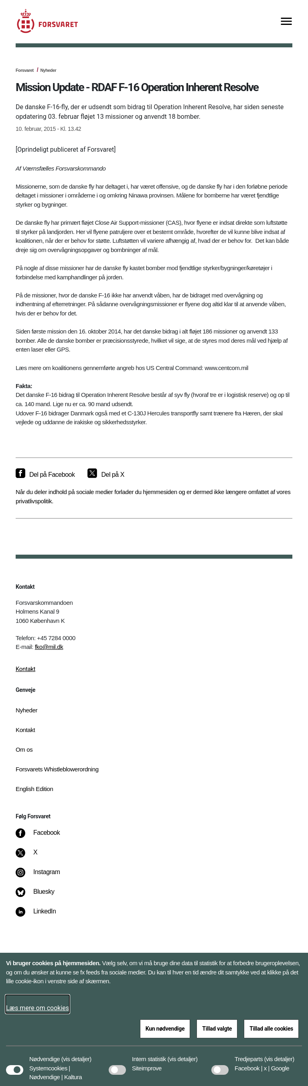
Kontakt (25, 669)
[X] (36, 856)
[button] (76, 1055)
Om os (24, 749)
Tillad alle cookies (271, 1028)
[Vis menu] (286, 21)
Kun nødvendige (165, 1028)
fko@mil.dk (49, 646)
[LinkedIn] (41, 915)
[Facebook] (43, 837)
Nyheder (48, 70)
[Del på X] (105, 475)
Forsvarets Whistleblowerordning (57, 769)
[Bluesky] (41, 896)
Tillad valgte (217, 1028)
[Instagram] (43, 876)
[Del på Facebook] (45, 475)
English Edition (34, 788)
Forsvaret (25, 70)
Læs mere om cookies (37, 1008)
